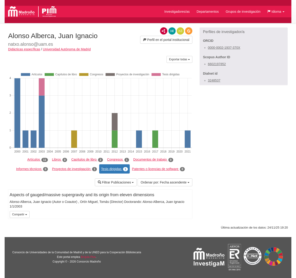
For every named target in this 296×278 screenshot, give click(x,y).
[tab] (244, 31)
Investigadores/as (177, 11)
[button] (276, 11)
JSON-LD (172, 31)
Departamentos (208, 11)
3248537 (214, 80)
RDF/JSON (188, 31)
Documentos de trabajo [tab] (153, 160)
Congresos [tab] (118, 160)
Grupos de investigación (243, 11)
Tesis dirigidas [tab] (114, 169)
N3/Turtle (180, 31)
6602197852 (217, 64)
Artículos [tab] (37, 160)
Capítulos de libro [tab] (87, 160)
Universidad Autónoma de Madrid (67, 49)
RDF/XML (163, 31)
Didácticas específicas (24, 49)
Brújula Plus (88, 257)
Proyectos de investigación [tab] (74, 169)
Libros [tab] (59, 160)
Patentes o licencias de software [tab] (158, 169)
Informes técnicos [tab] (32, 169)
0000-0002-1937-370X (224, 47)
